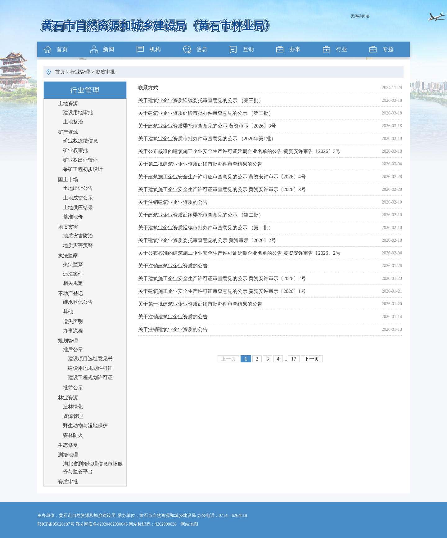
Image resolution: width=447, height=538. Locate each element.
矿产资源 (68, 132)
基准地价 (73, 216)
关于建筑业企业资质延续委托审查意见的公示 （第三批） (201, 100)
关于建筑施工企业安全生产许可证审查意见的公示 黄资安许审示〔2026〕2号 (222, 278)
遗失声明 (73, 321)
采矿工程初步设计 (83, 169)
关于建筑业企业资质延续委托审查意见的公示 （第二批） (201, 214)
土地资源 (68, 103)
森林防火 (73, 435)
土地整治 (73, 121)
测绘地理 (68, 454)
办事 (294, 49)
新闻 (108, 49)
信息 (201, 49)
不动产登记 (70, 293)
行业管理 (80, 71)
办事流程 (73, 330)
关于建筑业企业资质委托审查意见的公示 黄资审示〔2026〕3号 (207, 125)
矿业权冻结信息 (80, 140)
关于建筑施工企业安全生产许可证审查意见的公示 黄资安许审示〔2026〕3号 (222, 189)
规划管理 (68, 340)
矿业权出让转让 (80, 160)
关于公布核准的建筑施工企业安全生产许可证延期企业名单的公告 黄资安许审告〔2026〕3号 (239, 151)
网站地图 (189, 524)
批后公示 (73, 349)
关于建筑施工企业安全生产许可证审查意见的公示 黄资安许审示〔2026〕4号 (222, 176)
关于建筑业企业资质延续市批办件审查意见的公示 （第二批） (205, 227)
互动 (248, 49)
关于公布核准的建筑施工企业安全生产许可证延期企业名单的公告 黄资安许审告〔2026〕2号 (239, 253)
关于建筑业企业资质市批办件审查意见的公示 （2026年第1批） (207, 138)
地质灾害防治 (78, 235)
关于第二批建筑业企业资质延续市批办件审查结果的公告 (200, 164)
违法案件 (73, 273)
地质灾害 (68, 227)
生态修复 (68, 445)
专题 (388, 49)
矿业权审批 (75, 150)
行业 (341, 49)
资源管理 (73, 416)
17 (293, 358)
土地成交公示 (78, 197)
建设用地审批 (78, 112)
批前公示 (73, 387)
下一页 (311, 358)
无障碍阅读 (360, 16)
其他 (68, 311)
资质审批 (105, 71)
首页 (62, 49)
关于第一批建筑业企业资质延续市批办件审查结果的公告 (200, 304)
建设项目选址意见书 (90, 358)
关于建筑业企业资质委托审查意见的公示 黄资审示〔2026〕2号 (207, 240)
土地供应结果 (78, 207)
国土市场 (68, 179)
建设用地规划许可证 (90, 368)
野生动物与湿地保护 (85, 425)
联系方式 (148, 87)
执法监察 (68, 255)
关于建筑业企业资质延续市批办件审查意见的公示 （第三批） (205, 113)
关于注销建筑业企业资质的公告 (173, 202)
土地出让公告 (78, 188)
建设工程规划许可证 (90, 377)
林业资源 (68, 397)
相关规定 (73, 283)
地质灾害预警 (78, 245)
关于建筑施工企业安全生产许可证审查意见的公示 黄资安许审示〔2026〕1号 (222, 291)
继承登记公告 (78, 302)
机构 (155, 49)
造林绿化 (73, 406)
